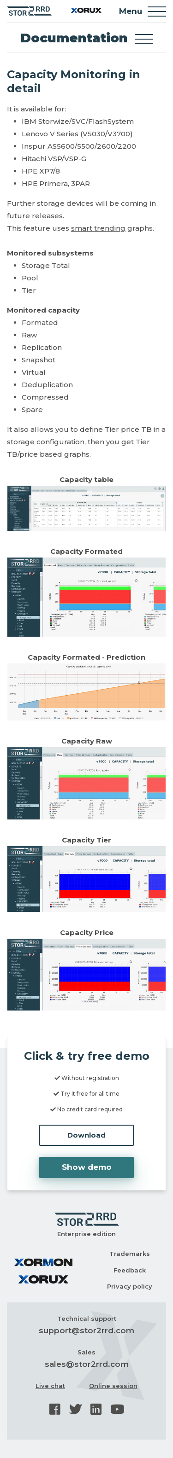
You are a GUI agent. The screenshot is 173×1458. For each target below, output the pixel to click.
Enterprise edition (86, 1233)
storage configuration (45, 441)
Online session (113, 1385)
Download (86, 1135)
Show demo (87, 1167)
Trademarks (129, 1253)
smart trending (98, 228)
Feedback (129, 1270)
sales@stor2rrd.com (87, 1364)
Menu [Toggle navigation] (142, 11)
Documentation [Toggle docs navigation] (86, 38)
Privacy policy (129, 1286)
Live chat (50, 1385)
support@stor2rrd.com (86, 1330)
